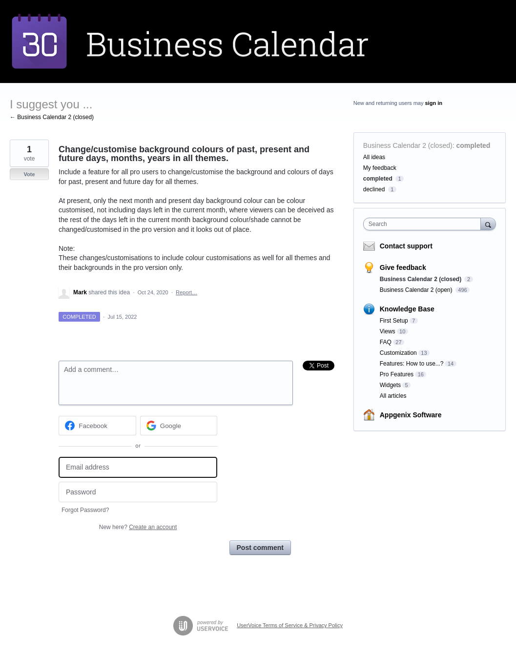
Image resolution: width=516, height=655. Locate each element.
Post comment (260, 548)
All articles (393, 395)
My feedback (379, 167)
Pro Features (396, 374)
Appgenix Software (411, 415)
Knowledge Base (407, 309)
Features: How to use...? (412, 363)
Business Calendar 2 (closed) (408, 145)
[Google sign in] (179, 425)
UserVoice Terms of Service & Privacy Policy (290, 625)
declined (374, 189)
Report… (186, 292)
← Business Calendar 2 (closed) (52, 117)
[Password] (138, 492)
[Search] (488, 224)
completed (473, 145)
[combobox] (424, 224)
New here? (138, 527)
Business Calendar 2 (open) (417, 290)
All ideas (374, 157)
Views (387, 331)
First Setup (394, 320)
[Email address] (138, 467)
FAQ (386, 342)
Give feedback (403, 267)
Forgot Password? (85, 510)
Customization (398, 352)
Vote (29, 174)
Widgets (390, 385)
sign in (433, 103)
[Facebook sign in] (97, 425)
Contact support (406, 246)
